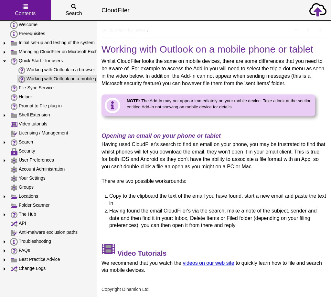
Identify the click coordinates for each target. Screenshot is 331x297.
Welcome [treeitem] (23, 24)
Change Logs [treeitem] (28, 268)
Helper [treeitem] (21, 97)
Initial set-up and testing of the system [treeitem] (52, 42)
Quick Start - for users (123, 30)
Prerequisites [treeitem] (27, 33)
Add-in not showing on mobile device (177, 106)
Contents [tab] (25, 10)
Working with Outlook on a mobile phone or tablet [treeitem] (71, 79)
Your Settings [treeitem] (28, 178)
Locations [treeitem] (24, 196)
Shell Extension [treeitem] (30, 115)
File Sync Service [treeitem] (32, 88)
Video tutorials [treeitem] (28, 124)
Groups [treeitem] (22, 187)
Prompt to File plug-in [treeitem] (36, 106)
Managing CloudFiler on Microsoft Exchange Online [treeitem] (66, 51)
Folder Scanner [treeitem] (30, 205)
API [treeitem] (18, 223)
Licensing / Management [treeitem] (39, 133)
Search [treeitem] (21, 142)
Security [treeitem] (22, 151)
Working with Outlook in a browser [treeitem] (56, 70)
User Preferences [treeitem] (32, 160)
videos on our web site (208, 263)
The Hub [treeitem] (23, 214)
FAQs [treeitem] (20, 250)
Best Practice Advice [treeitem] (35, 259)
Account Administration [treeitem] (37, 169)
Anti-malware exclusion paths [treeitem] (44, 232)
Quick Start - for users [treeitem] (36, 60)
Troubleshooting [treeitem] (30, 241)
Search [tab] (74, 10)
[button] (296, 30)
